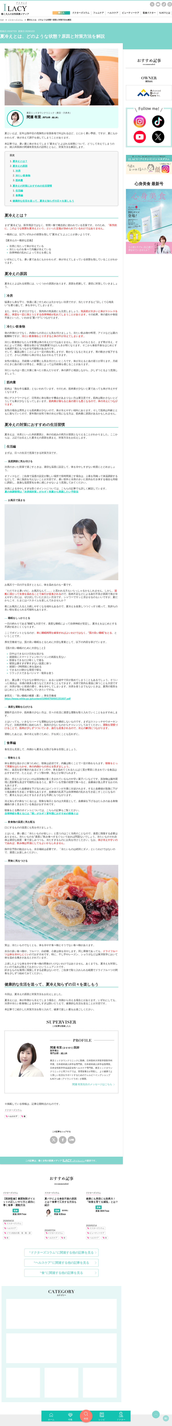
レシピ (102, 1419)
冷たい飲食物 (23, 175)
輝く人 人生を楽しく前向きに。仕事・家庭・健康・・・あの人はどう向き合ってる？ (61, 1295)
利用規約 (78, 1401)
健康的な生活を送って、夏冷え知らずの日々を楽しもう (43, 201)
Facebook (62, 1140)
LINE (71, 1140)
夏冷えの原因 (20, 166)
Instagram (169, 4)
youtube (158, 4)
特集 (70, 1419)
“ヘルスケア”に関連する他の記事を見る (61, 1209)
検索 (86, 1418)
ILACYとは (164, 13)
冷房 (18, 170)
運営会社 (93, 1401)
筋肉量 (19, 180)
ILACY (74, 1160)
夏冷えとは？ (20, 161)
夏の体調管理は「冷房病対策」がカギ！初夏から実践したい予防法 (41, 491)
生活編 (19, 190)
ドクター (121, 1419)
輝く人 (28, 1392)
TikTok (164, 4)
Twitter (152, 4)
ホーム (51, 1419)
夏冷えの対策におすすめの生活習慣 (32, 186)
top (156, 1361)
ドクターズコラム (61, 1260)
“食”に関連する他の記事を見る (61, 1219)
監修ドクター (149, 13)
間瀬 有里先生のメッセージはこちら (92, 1084)
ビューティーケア (100, 1329)
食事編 (19, 195)
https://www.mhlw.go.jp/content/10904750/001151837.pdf (37, 698)
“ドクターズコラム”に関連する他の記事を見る (61, 1199)
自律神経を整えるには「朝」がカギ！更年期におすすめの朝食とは (41, 813)
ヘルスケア (12, 1116)
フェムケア (23, 1329)
